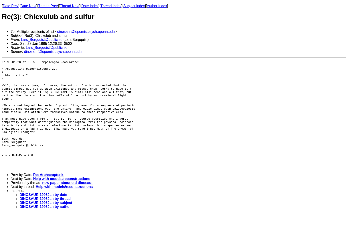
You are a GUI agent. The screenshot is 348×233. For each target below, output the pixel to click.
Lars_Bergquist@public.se (41, 39)
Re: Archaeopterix (48, 195)
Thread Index (111, 6)
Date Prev (10, 6)
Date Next (28, 6)
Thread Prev (48, 6)
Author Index (157, 6)
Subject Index (134, 6)
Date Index (89, 6)
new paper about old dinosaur (67, 203)
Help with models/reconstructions (61, 199)
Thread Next (69, 6)
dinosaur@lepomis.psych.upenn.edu (86, 32)
